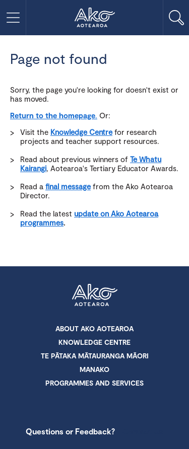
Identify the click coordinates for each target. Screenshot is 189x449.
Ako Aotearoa (94, 296)
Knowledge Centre (81, 131)
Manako (94, 369)
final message (68, 186)
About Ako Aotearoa (94, 328)
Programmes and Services (94, 383)
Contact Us (142, 431)
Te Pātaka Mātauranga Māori (95, 355)
